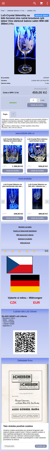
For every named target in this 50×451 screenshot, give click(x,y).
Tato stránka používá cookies (18, 426)
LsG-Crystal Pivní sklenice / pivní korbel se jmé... (37, 140)
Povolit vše (40, 446)
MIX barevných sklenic (25, 235)
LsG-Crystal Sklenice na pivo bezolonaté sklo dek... (13, 185)
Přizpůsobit (9, 446)
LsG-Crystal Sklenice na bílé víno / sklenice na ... (37, 185)
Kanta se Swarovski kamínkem (25, 231)
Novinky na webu (24, 227)
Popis (5, 114)
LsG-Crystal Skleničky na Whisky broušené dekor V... (12, 141)
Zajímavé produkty (25, 239)
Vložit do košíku (37, 105)
